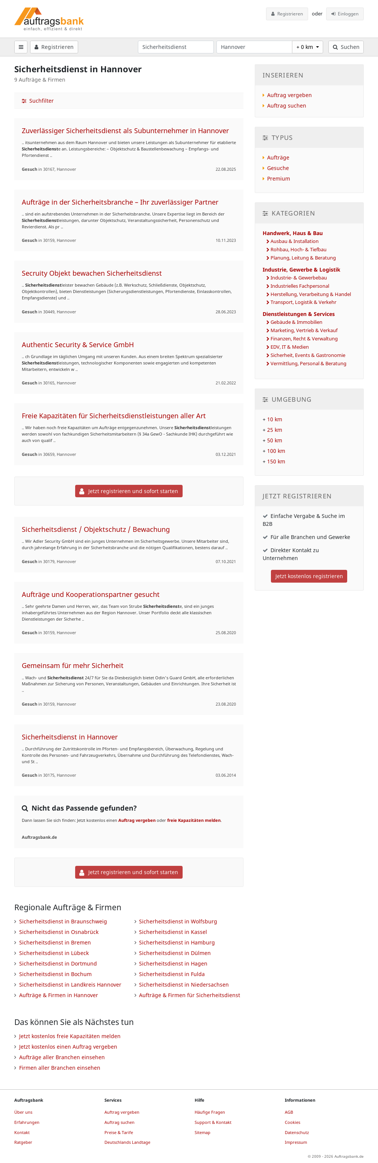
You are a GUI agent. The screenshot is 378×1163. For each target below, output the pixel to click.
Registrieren (287, 14)
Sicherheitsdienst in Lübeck (54, 953)
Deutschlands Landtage (127, 1142)
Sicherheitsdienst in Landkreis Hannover (70, 984)
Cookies (292, 1122)
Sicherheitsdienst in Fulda (172, 974)
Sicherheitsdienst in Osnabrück (58, 931)
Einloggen (345, 14)
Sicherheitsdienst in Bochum (55, 974)
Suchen (346, 46)
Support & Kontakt (213, 1122)
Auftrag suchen (286, 105)
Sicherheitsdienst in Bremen (55, 942)
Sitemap (202, 1132)
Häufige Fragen (210, 1112)
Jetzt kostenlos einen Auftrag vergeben (68, 1046)
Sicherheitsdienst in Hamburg (177, 942)
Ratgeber (23, 1142)
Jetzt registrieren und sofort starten (128, 491)
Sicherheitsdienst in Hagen (173, 963)
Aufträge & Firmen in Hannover (58, 995)
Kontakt (22, 1132)
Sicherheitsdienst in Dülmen (175, 953)
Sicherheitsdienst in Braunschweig (63, 921)
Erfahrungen (26, 1122)
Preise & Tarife (118, 1132)
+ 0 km (305, 46)
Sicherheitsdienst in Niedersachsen (184, 984)
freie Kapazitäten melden (194, 820)
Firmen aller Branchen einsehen (59, 1067)
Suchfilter (38, 100)
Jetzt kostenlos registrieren (309, 576)
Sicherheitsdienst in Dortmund (58, 963)
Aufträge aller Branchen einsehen (62, 1057)
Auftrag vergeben (137, 820)
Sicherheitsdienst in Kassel (173, 931)
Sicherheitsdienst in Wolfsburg (178, 921)
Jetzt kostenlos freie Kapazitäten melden (70, 1036)
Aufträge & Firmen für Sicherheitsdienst (189, 995)
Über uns (23, 1112)
